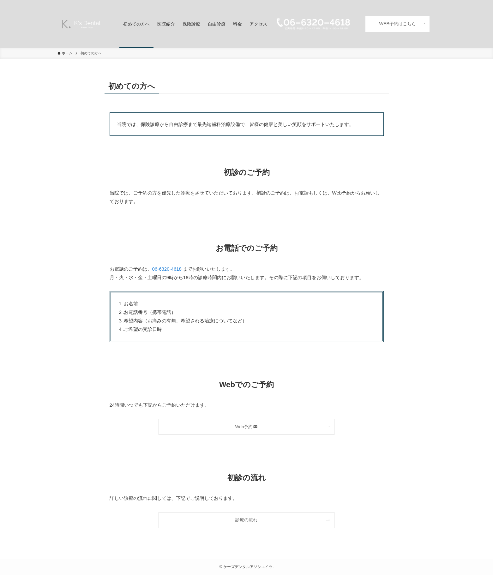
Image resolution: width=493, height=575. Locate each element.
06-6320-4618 (167, 269)
